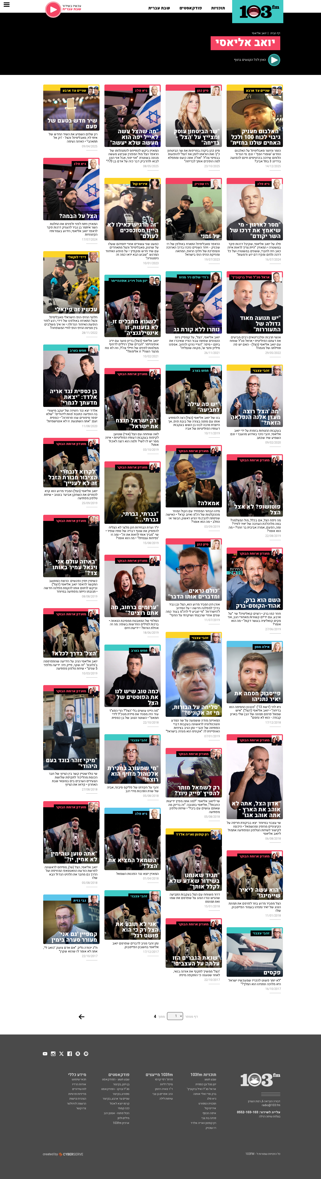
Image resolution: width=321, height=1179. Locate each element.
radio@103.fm (271, 1105)
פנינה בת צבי (208, 1118)
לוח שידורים (79, 1089)
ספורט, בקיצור (121, 1093)
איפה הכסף (209, 1113)
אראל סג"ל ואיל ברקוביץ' (201, 1089)
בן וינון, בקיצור (121, 1084)
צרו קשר (81, 1108)
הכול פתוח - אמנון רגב (116, 1113)
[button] (218, 6)
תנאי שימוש (79, 1079)
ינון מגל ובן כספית (206, 1084)
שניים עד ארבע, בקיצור (116, 1098)
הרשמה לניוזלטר (76, 1103)
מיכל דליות (166, 1084)
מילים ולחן (123, 1118)
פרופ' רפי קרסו (164, 1079)
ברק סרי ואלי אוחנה (204, 1093)
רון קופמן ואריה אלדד (203, 1123)
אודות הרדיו (79, 1084)
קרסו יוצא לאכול (119, 1103)
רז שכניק (211, 1127)
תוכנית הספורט (207, 1103)
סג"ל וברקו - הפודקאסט (115, 1089)
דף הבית (275, 33)
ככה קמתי (123, 1108)
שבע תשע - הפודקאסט (115, 1079)
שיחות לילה (166, 1098)
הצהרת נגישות (77, 1098)
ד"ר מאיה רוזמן (164, 1089)
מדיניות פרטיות (77, 1093)
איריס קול (210, 1108)
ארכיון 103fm (121, 1123)
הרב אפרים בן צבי (163, 1093)
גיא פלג (211, 1098)
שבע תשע (210, 1079)
